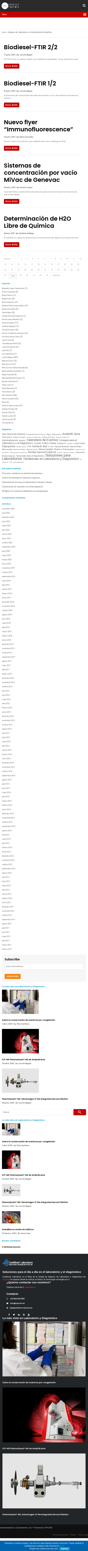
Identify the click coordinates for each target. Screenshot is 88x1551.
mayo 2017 (6, 678)
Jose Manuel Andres (10, 356)
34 (40, 282)
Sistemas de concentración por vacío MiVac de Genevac (40, 174)
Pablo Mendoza (8, 401)
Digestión (70, 456)
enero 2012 (6, 915)
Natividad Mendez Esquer (12, 391)
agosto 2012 (7, 886)
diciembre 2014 (8, 776)
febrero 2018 (7, 649)
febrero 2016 (7, 721)
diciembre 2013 (8, 826)
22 (23, 275)
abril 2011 (6, 953)
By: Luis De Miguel (24, 55)
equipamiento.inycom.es (19, 1320)
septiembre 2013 (8, 839)
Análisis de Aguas (19, 450)
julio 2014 (5, 797)
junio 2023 (6, 534)
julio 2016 (5, 704)
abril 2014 (6, 810)
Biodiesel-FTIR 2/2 (30, 47)
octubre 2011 (7, 928)
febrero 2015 (7, 767)
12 (23, 269)
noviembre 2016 (8, 695)
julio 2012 (5, 890)
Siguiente (42, 289)
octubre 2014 (7, 784)
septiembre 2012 (8, 881)
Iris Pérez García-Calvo (10, 349)
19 (81, 269)
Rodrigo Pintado (8, 422)
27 (65, 275)
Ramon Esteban (8, 411)
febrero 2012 (7, 911)
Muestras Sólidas (19, 462)
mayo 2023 (6, 539)
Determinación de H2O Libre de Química (37, 224)
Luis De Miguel (7, 370)
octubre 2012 (7, 877)
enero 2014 (6, 822)
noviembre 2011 (8, 924)
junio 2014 (6, 801)
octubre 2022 (7, 555)
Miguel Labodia (8, 387)
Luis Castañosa (8, 367)
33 (31, 282)
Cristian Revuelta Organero (12, 329)
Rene (4, 415)
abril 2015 (6, 759)
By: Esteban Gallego (25, 235)
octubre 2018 (7, 623)
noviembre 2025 (8, 522)
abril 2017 (6, 682)
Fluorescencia (21, 459)
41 (15, 289)
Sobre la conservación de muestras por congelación (28, 1033)
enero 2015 (6, 771)
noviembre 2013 (8, 831)
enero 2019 (6, 610)
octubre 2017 (7, 666)
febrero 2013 (7, 860)
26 (56, 275)
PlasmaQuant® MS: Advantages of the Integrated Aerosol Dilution (35, 1111)
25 (48, 275)
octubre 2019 (7, 585)
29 (81, 275)
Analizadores (56, 447)
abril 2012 (6, 903)
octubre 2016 (7, 699)
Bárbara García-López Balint (13, 318)
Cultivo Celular (49, 456)
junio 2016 (6, 708)
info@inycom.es (16, 1316)
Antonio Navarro (8, 315)
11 (15, 269)
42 (23, 289)
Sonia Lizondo (7, 432)
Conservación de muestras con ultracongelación (22, 499)
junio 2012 (6, 894)
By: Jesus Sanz (24, 1246)
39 (82, 282)
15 (48, 269)
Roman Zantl (7, 425)
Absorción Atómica (16, 447)
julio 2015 (5, 746)
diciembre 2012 (8, 869)
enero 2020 (6, 577)
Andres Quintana (8, 305)
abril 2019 (6, 598)
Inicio (4, 32)
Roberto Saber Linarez (10, 418)
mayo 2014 (6, 805)
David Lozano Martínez (11, 332)
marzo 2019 (6, 602)
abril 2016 (6, 716)
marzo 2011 (6, 958)
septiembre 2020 (8, 560)
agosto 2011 (7, 937)
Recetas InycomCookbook (42, 465)
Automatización (10, 453)
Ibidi (45, 459)
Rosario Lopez (7, 429)
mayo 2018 (6, 636)
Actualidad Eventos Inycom (36, 447)
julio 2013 (5, 848)
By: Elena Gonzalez (24, 138)
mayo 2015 (6, 754)
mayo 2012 (6, 898)
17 (65, 269)
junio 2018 (6, 632)
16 (56, 269)
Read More (12, 66)
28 (73, 275)
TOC (10, 475)
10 (6, 269)
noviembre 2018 (8, 619)
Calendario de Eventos (42, 453)
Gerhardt (37, 459)
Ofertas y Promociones (64, 462)
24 (40, 275)
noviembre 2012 (8, 873)
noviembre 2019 (8, 581)
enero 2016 (6, 725)
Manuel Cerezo (8, 374)
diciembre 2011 (8, 920)
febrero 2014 (7, 818)
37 (65, 282)
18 (73, 269)
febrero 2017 (7, 687)
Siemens (72, 465)
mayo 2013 (6, 852)
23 (31, 275)
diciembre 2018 (8, 615)
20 (6, 275)
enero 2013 (6, 865)
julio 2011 (5, 941)
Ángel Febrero (7, 308)
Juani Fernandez (8, 360)
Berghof (22, 453)
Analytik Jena (71, 446)
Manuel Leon (7, 377)
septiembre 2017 (8, 670)
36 (56, 282)
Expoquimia (8, 459)
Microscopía (7, 462)
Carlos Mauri (7, 325)
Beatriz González (8, 322)
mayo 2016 (6, 712)
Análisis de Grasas (48, 450)
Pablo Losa (6, 398)
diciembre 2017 (8, 657)
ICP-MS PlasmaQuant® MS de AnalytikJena (23, 1072)
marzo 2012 (6, 907)
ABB (4, 447)
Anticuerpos (7, 450)
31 (15, 282)
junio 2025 (6, 526)
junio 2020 (6, 564)
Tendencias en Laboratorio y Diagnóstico (51, 471)
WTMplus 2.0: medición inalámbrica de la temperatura (25, 504)
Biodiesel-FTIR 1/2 (30, 84)
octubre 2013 (7, 835)
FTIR (29, 459)
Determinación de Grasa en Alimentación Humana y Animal (27, 495)
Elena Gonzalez (8, 336)
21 (15, 275)
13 (31, 269)
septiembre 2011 (8, 932)
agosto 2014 (7, 793)
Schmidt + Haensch (63, 465)
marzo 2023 (6, 547)
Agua (49, 447)
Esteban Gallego (8, 339)
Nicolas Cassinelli (8, 394)
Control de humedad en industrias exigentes (21, 490)
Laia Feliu (5, 363)
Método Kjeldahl (46, 462)
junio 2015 (6, 750)
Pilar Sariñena (7, 408)
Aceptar (64, 1549)
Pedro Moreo (7, 405)
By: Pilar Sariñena (21, 1037)
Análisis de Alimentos (34, 450)
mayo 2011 (6, 949)
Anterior (8, 262)
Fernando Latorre (8, 343)
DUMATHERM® (79, 456)
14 (40, 269)
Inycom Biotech (62, 459)
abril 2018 (6, 640)
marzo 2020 (6, 572)
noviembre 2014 (8, 780)
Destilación (61, 456)
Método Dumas (32, 462)
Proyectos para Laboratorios (18, 465)
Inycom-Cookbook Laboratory (13, 346)
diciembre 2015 (8, 729)
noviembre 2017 (8, 661)
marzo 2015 (6, 763)
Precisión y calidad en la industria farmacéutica (22, 486)
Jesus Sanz (6, 353)
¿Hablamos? (30, 1300)
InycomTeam (75, 459)
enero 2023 (6, 551)
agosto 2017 (7, 674)
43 (31, 289)
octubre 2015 (7, 738)
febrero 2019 (7, 606)
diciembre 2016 (8, 691)
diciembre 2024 (8, 530)
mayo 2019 (6, 594)
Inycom (5, 1292)
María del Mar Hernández (12, 384)
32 (23, 282)
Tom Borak (6, 436)
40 (6, 289)
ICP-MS (51, 459)
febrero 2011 (7, 962)
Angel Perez (7, 311)
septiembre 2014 (8, 788)
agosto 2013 (7, 843)
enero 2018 (6, 653)
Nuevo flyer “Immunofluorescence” (38, 127)
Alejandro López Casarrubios (13, 301)
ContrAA (37, 456)
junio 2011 (6, 945)
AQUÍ (62, 1546)
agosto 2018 (7, 627)
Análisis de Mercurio (62, 450)
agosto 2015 (7, 742)
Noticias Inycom (12, 1259)
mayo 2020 (6, 568)
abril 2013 (6, 856)
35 (48, 282)
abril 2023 (6, 543)
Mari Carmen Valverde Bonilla (13, 380)
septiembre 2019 (8, 589)
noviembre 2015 (8, 733)
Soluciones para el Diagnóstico (30, 469)
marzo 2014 (6, 814)
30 (6, 282)
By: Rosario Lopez (24, 189)
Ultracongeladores (18, 475)
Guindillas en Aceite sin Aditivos (18, 1242)
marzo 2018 (6, 644)
